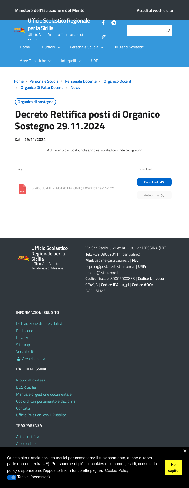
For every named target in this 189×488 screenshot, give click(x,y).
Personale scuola (44, 81)
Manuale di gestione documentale (44, 394)
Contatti (23, 408)
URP (94, 60)
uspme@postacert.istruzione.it (110, 266)
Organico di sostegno (35, 102)
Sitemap (23, 345)
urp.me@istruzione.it (102, 272)
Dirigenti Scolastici (129, 47)
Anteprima (154, 195)
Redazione (24, 331)
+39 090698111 (107, 254)
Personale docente (81, 81)
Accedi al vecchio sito (155, 10)
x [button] (185, 450)
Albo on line (26, 443)
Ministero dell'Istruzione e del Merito (50, 10)
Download (154, 182)
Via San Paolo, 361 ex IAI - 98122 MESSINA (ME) (125, 248)
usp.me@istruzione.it (112, 260)
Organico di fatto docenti (42, 87)
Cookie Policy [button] (117, 470)
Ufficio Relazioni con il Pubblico (41, 415)
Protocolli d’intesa (30, 380)
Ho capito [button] (173, 468)
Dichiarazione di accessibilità (39, 323)
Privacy (22, 337)
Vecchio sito (25, 351)
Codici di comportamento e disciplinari (46, 401)
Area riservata (30, 359)
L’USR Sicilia (26, 387)
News (75, 87)
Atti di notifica (27, 437)
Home (25, 47)
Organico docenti (118, 81)
